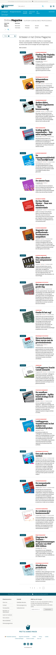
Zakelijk (19, 599)
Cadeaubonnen (20, 608)
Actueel (37, 25)
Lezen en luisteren (7, 615)
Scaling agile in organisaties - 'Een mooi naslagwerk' (44, 132)
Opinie (36, 27)
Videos (46, 25)
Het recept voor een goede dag (44, 285)
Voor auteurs (6, 617)
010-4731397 (52, 11)
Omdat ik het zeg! (43, 312)
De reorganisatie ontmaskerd (43, 484)
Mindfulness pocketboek (41, 566)
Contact (5, 605)
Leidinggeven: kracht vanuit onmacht (45, 368)
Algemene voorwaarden (24, 636)
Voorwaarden (6, 608)
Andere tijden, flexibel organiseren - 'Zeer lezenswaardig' (45, 105)
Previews (27, 27)
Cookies (46, 636)
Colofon (34, 636)
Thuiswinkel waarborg (10, 636)
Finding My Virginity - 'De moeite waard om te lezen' (45, 56)
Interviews (17, 27)
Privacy (40, 636)
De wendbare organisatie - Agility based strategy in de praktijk (45, 395)
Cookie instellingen (19, 638)
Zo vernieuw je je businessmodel (43, 512)
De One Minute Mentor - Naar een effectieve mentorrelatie (44, 204)
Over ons (5, 602)
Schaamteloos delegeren (42, 80)
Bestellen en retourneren (6, 611)
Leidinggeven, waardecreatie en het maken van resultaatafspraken (45, 424)
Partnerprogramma (8, 623)
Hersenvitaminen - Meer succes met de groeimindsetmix (44, 340)
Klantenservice (7, 599)
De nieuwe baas (42, 180)
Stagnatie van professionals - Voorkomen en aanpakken (42, 233)
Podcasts (27, 25)
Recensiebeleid (6, 620)
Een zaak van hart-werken (44, 454)
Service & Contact (30, 638)
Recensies (17, 25)
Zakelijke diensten (21, 602)
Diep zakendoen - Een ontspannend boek (43, 259)
